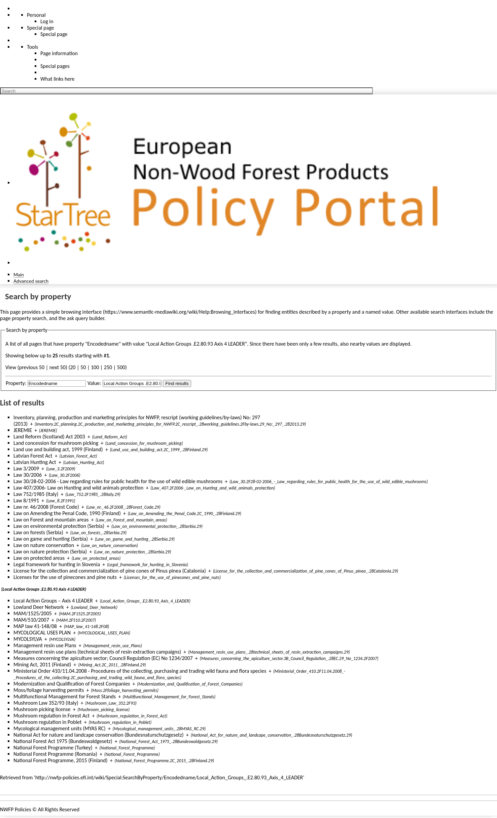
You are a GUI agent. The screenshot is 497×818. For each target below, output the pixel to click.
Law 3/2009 (26, 468)
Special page (54, 34)
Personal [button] (36, 15)
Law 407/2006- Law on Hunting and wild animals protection (78, 487)
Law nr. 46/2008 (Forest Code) (46, 507)
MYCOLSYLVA (27, 639)
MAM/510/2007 (31, 620)
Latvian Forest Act (32, 456)
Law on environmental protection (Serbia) (58, 526)
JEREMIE (22, 430)
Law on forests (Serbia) (38, 532)
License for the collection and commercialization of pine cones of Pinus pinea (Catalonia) (109, 571)
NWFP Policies (15, 809)
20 (72, 367)
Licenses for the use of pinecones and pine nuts (65, 577)
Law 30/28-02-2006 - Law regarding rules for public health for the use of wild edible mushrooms (117, 481)
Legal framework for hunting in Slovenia (56, 564)
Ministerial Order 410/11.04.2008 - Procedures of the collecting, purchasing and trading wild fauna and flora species (139, 671)
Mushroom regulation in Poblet (47, 722)
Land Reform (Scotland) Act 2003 (49, 436)
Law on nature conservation (43, 545)
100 (95, 367)
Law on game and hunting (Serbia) (50, 539)
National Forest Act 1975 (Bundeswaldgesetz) (62, 741)
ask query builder (85, 318)
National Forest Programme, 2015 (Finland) (60, 760)
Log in (46, 21)
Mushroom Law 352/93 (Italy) (45, 703)
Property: (16, 383)
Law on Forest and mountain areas (50, 519)
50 (83, 367)
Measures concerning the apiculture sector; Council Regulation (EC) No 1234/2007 (103, 658)
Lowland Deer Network (38, 607)
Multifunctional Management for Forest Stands (64, 696)
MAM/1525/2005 (32, 613)
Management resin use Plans (44, 645)
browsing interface (81, 312)
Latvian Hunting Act (34, 462)
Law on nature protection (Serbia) (50, 551)
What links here (57, 79)
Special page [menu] (40, 28)
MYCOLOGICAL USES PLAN (42, 632)
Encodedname (103, 344)
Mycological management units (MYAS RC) (59, 728)
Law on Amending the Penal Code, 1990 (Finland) (67, 513)
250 (108, 367)
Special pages (55, 66)
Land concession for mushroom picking (55, 443)
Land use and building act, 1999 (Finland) (58, 449)
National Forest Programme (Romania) (55, 754)
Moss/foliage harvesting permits (48, 690)
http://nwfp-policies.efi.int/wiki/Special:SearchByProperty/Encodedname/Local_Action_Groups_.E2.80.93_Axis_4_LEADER (169, 777)
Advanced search (30, 281)
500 (121, 367)
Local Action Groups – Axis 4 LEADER (53, 600)
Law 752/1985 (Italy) (35, 494)
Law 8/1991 (26, 500)
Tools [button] (32, 47)
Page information (59, 53)
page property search (23, 318)
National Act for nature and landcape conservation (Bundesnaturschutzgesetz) (98, 735)
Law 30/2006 (27, 475)
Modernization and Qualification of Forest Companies (71, 683)
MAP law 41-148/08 (35, 626)
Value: (94, 383)
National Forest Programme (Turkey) (52, 747)
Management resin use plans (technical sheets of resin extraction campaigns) (97, 652)
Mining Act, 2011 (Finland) (42, 664)
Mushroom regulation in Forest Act (51, 715)
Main (18, 274)
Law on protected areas (39, 558)
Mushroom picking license (41, 709)
